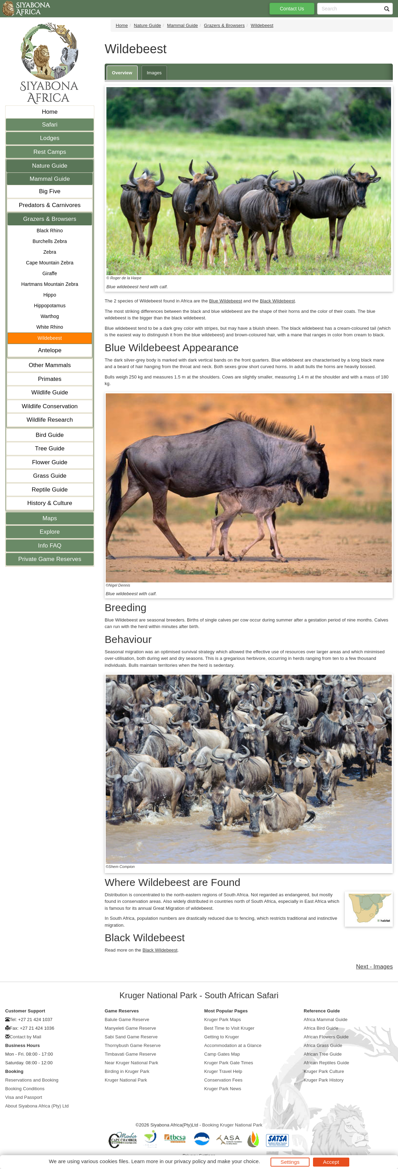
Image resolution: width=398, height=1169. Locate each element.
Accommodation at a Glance (233, 1045)
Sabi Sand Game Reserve (131, 1036)
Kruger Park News (222, 1088)
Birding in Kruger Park (127, 1071)
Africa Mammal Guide (326, 1019)
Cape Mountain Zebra (49, 262)
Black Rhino (50, 230)
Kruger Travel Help (223, 1071)
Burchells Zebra (49, 241)
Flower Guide (49, 462)
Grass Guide (50, 476)
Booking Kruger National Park (232, 1125)
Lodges (49, 138)
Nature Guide (49, 165)
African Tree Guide (323, 1054)
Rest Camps (50, 152)
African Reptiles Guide (326, 1062)
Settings (290, 1162)
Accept (331, 1162)
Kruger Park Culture (324, 1071)
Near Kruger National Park (131, 1062)
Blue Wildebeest (225, 300)
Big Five (49, 191)
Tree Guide (49, 448)
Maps (49, 518)
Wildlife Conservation (50, 406)
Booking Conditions (25, 1088)
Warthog (49, 316)
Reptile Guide (50, 489)
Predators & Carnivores (50, 205)
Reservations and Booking (31, 1080)
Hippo (49, 295)
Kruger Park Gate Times (228, 1062)
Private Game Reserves (50, 559)
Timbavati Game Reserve (130, 1054)
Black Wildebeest (277, 300)
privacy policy (190, 1161)
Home (50, 112)
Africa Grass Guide (323, 1045)
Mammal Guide (50, 179)
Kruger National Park (126, 1080)
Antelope (49, 350)
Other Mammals (50, 365)
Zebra (49, 252)
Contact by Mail (25, 1036)
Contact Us (292, 8)
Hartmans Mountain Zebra (49, 284)
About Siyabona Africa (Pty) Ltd (37, 1106)
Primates (49, 379)
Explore (50, 532)
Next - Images (374, 966)
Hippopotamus (49, 305)
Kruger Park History (323, 1080)
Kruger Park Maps (222, 1019)
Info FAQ (49, 545)
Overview (122, 72)
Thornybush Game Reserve (133, 1045)
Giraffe (49, 273)
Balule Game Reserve (127, 1019)
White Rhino (49, 327)
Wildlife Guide (49, 392)
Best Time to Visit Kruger (229, 1028)
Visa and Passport (23, 1097)
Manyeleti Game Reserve (130, 1028)
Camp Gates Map (222, 1054)
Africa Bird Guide (321, 1028)
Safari (49, 124)
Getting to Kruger (221, 1036)
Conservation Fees (223, 1080)
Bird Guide (50, 435)
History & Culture (49, 503)
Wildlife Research (50, 420)
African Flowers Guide (326, 1036)
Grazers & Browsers (49, 219)
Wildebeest (50, 338)
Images (154, 72)
